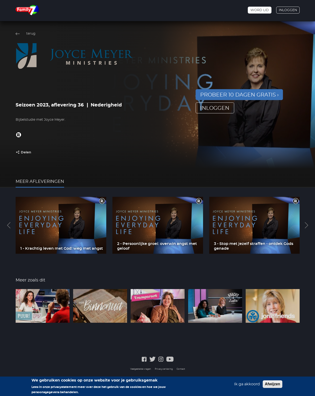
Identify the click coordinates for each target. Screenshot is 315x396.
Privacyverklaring (164, 369)
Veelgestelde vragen (140, 369)
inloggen (214, 108)
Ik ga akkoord (247, 384)
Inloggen (288, 10)
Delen (26, 152)
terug (30, 33)
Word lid (259, 10)
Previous (8, 225)
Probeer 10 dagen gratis (238, 94)
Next (306, 225)
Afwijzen (272, 384)
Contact (181, 369)
